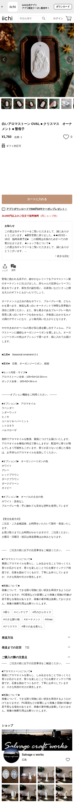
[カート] (68, 18)
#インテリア (21, 612)
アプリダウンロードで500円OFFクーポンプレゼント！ (36, 209)
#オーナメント (32, 619)
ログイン (58, 18)
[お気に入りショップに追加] (67, 759)
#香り (6, 612)
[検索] (43, 18)
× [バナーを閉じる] (2, 6)
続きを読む (63, 256)
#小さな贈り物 (11, 619)
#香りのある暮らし (32, 626)
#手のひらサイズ (42, 612)
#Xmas (49, 619)
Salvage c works (33, 754)
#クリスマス (10, 626)
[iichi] (7, 19)
